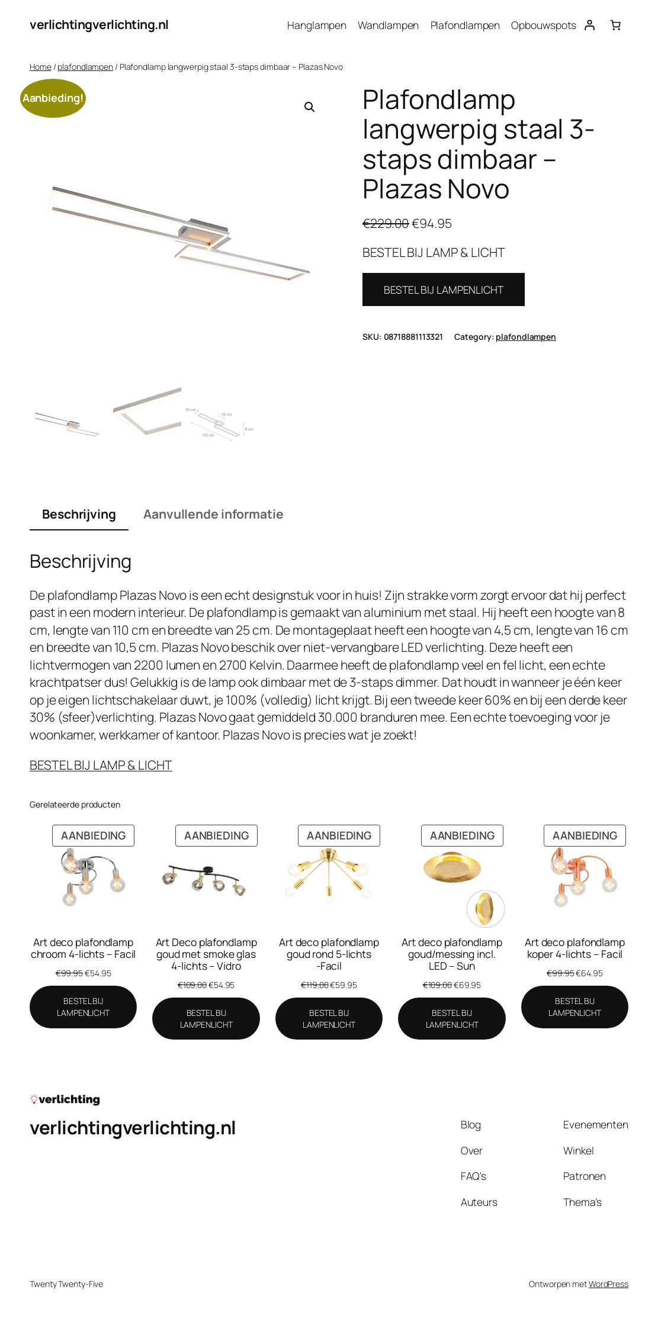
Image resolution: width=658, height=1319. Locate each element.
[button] (309, 107)
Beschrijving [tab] (79, 514)
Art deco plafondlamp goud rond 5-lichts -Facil (329, 954)
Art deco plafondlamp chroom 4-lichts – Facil (83, 948)
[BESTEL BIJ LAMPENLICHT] (83, 1007)
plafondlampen (85, 66)
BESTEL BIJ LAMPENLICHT (443, 289)
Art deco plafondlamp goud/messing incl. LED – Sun (452, 954)
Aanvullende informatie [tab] (213, 514)
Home (41, 66)
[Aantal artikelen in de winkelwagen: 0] (615, 25)
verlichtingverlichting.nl (99, 24)
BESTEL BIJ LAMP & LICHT (101, 765)
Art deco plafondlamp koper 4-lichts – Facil (575, 948)
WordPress (608, 1283)
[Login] (589, 25)
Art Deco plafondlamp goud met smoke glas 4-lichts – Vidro (206, 954)
